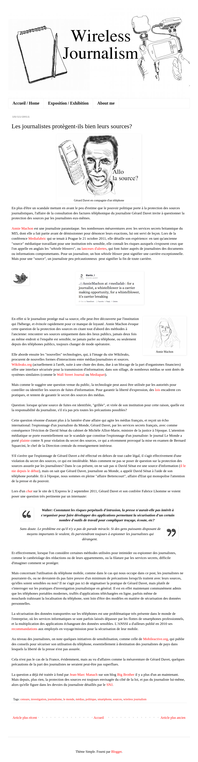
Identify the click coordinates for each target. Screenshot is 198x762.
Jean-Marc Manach (84, 674)
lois (157, 390)
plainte (25, 440)
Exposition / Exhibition (68, 103)
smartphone (104, 699)
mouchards (19, 598)
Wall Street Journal (71, 374)
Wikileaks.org (22, 364)
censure (24, 699)
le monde (68, 699)
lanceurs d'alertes (94, 248)
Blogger (116, 751)
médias (80, 699)
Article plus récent (25, 717)
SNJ (109, 685)
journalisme (55, 699)
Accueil (99, 717)
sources (117, 699)
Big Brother (125, 674)
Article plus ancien (172, 717)
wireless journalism (134, 699)
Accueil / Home (26, 103)
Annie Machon (22, 228)
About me (106, 103)
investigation (38, 699)
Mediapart (97, 374)
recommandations (24, 629)
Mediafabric (37, 238)
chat (29, 491)
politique (91, 699)
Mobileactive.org (155, 639)
